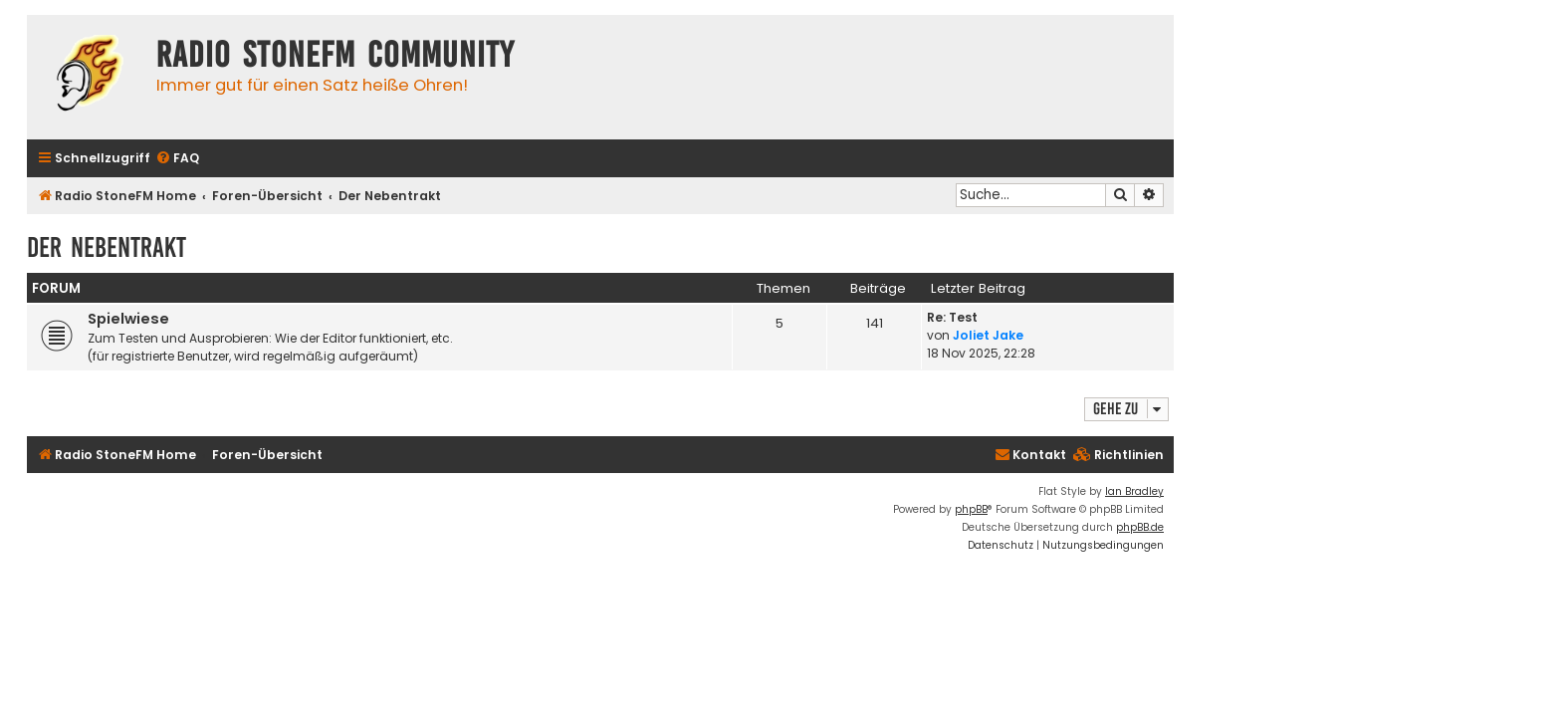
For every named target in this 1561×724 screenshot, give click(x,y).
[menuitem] (177, 158)
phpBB (971, 509)
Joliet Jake (988, 335)
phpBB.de (1140, 527)
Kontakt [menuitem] (1030, 454)
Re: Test (952, 317)
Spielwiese (128, 319)
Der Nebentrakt (106, 247)
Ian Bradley (1134, 491)
